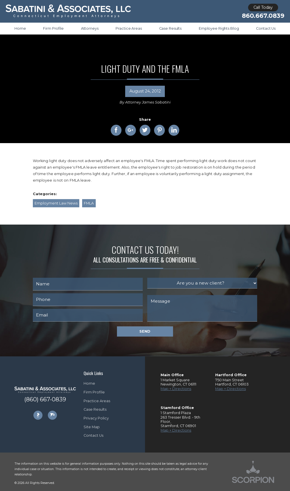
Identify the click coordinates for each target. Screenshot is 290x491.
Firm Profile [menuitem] (53, 28)
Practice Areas (97, 401)
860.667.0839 (263, 16)
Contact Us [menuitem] (266, 28)
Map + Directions (176, 389)
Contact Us (93, 435)
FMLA (89, 203)
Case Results (95, 409)
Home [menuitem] (20, 28)
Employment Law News (56, 203)
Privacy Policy (96, 418)
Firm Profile (94, 392)
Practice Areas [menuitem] (129, 28)
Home (89, 383)
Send (144, 331)
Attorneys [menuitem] (90, 28)
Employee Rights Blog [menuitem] (219, 28)
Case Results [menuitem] (170, 28)
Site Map (92, 427)
